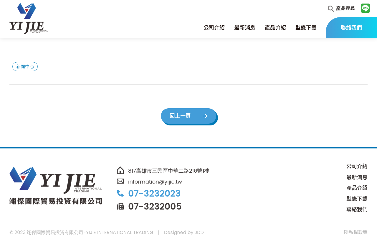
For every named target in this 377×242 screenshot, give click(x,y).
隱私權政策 (356, 232)
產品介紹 (275, 27)
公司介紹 (214, 27)
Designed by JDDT (185, 232)
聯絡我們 (351, 27)
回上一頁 (180, 116)
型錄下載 (306, 27)
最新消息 (244, 27)
